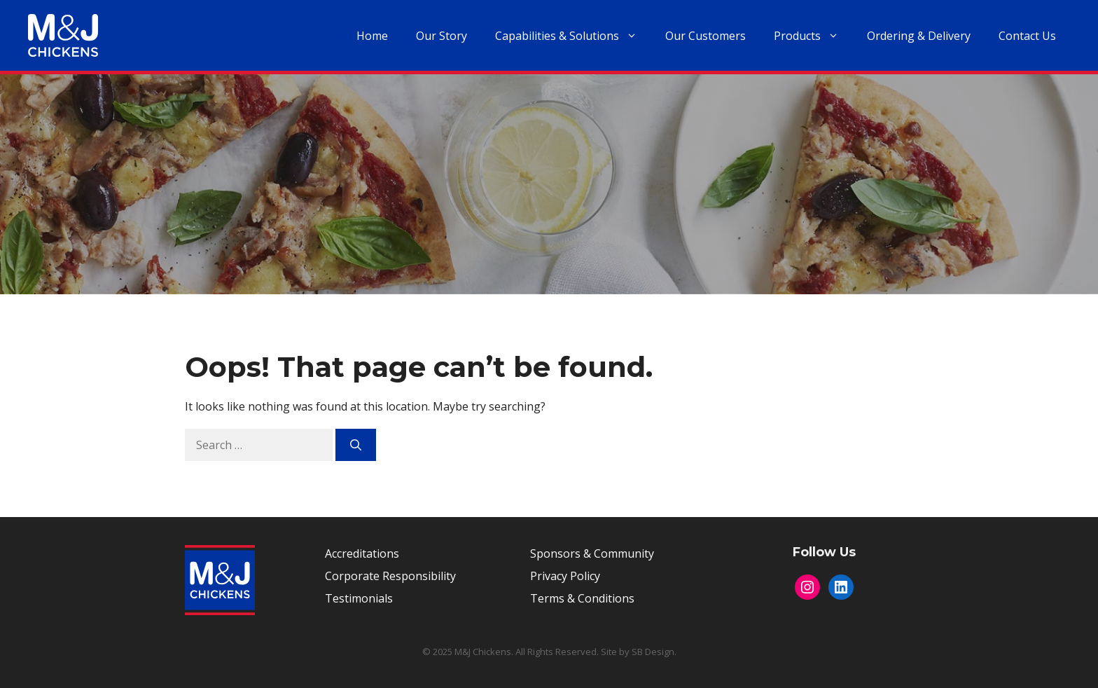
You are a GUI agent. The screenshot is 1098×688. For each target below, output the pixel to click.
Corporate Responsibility (390, 576)
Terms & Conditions (582, 598)
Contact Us (1027, 35)
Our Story (441, 35)
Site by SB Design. (638, 651)
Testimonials (359, 598)
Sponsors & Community (592, 553)
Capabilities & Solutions (573, 36)
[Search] (355, 445)
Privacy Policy (565, 576)
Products (813, 36)
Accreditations (362, 553)
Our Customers (705, 35)
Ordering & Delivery (919, 35)
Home (372, 35)
